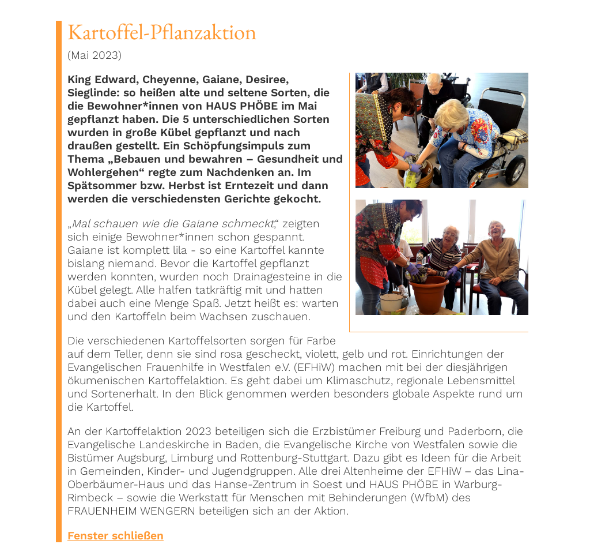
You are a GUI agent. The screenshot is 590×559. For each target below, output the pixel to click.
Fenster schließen (115, 535)
